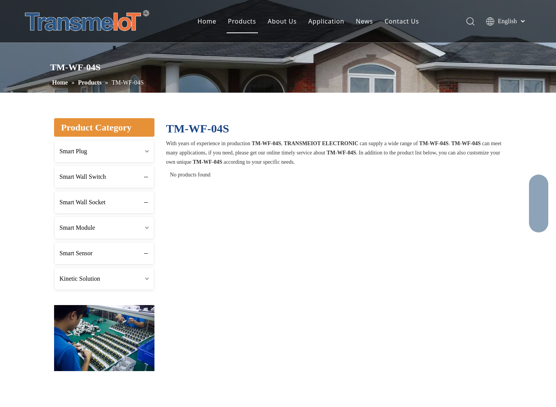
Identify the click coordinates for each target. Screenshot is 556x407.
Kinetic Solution (79, 278)
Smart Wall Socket (82, 202)
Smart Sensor (76, 253)
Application (326, 21)
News (364, 21)
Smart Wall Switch (82, 176)
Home (207, 21)
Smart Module (77, 227)
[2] (104, 338)
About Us (282, 21)
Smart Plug (73, 151)
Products (242, 21)
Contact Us (402, 21)
